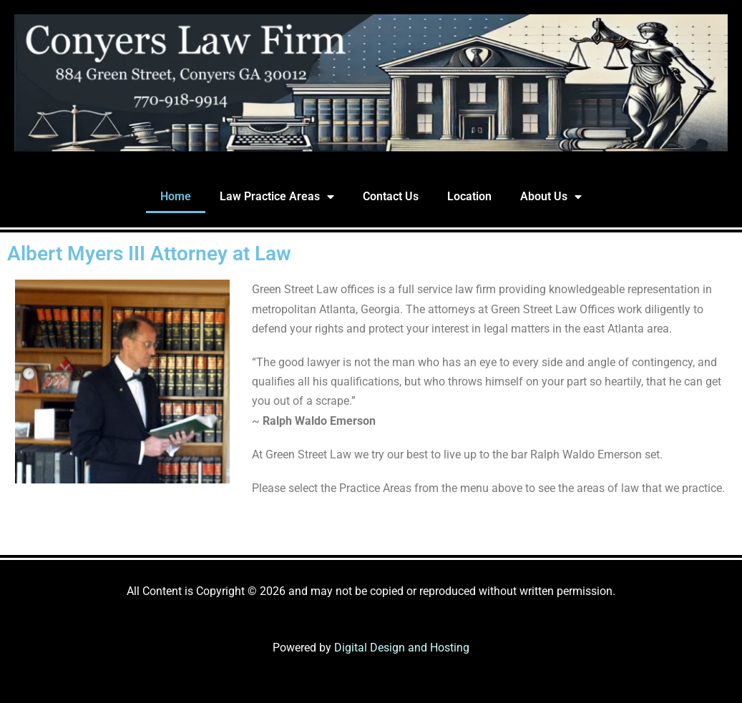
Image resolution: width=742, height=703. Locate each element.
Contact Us (391, 196)
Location (469, 196)
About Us (551, 197)
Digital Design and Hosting (401, 647)
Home (175, 196)
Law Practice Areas (277, 197)
